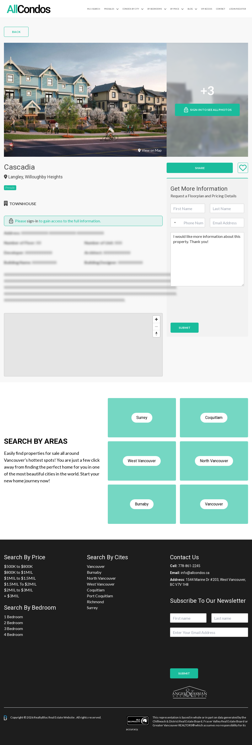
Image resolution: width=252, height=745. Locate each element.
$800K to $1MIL (18, 572)
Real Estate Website (61, 717)
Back (16, 32)
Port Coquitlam (100, 595)
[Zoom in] (156, 319)
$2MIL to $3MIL (18, 589)
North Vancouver (101, 578)
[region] (83, 344)
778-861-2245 (189, 566)
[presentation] (208, 314)
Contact (220, 9)
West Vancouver (101, 584)
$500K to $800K (18, 566)
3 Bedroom (13, 628)
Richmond (95, 601)
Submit (184, 328)
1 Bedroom (13, 616)
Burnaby (94, 572)
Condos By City (131, 9)
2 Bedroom (13, 622)
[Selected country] (174, 222)
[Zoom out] (156, 326)
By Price (174, 9)
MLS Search (93, 9)
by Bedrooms (154, 9)
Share (200, 168)
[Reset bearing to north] (156, 333)
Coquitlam (96, 589)
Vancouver (96, 566)
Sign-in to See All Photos (207, 110)
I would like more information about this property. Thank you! (207, 259)
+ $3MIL (11, 595)
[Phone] (188, 222)
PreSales (109, 9)
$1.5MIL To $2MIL (20, 584)
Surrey (92, 607)
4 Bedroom (13, 634)
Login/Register (237, 9)
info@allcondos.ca (195, 573)
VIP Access (206, 9)
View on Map (150, 150)
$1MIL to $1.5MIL (20, 578)
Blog (190, 9)
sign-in (32, 220)
